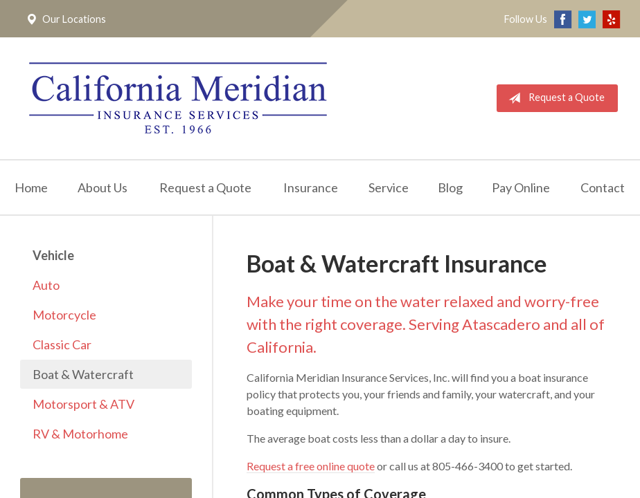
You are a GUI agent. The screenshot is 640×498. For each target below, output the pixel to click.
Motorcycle (64, 314)
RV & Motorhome (80, 433)
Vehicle (53, 255)
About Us (102, 187)
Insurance (310, 187)
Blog (450, 187)
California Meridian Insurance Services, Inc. (178, 98)
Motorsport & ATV (83, 404)
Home (31, 187)
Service (388, 187)
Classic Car (62, 344)
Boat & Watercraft (83, 374)
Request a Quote (554, 98)
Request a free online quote (311, 465)
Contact (602, 187)
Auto (46, 285)
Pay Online (521, 187)
